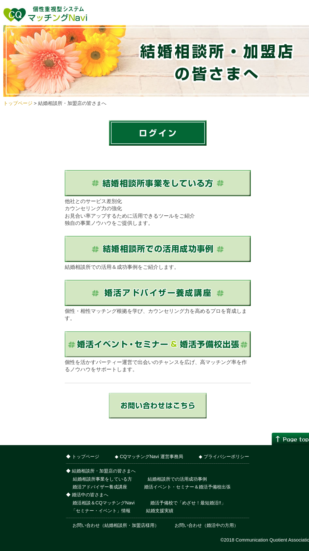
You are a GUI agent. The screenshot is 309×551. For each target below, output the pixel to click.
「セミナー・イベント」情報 (100, 510)
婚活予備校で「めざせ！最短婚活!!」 (188, 502)
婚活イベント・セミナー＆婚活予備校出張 (187, 486)
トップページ (18, 103)
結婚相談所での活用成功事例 (177, 479)
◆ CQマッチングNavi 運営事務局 (149, 456)
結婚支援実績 (159, 510)
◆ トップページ (82, 456)
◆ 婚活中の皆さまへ (87, 494)
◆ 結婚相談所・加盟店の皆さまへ (101, 470)
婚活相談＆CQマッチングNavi (102, 502)
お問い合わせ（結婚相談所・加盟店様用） (115, 525)
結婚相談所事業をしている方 (102, 479)
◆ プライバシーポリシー (224, 456)
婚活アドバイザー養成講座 (100, 486)
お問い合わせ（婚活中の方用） (206, 525)
